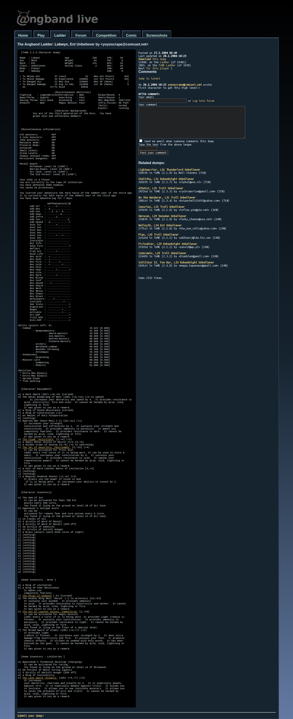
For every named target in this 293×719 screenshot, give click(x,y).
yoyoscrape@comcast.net (185, 84)
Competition (106, 35)
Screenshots (156, 35)
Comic (131, 35)
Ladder (60, 35)
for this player (157, 68)
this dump (152, 59)
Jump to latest (149, 78)
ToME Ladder (167, 65)
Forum (80, 35)
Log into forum (203, 100)
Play (41, 35)
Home (23, 35)
